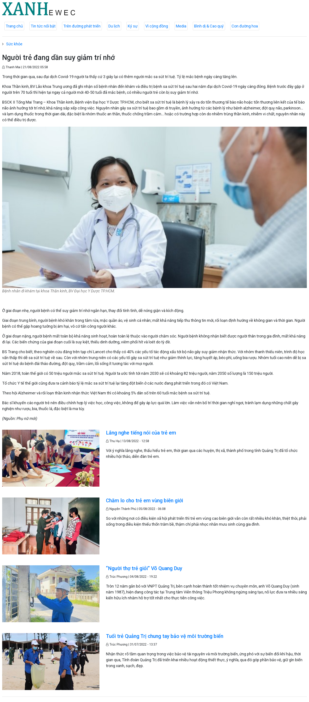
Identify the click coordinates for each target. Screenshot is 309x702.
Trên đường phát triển (82, 26)
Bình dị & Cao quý (209, 26)
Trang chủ (14, 26)
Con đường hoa (245, 26)
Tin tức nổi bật (43, 26)
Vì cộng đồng (156, 26)
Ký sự (133, 26)
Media (181, 26)
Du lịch (114, 26)
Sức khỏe (14, 44)
